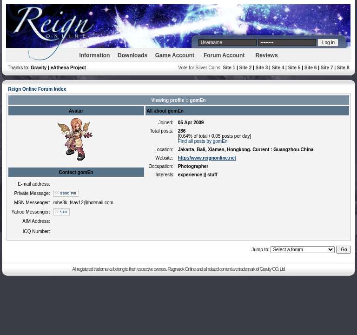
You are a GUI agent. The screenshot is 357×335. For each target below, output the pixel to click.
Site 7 (327, 67)
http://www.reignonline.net (207, 158)
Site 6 (310, 67)
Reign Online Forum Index (37, 89)
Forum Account (224, 55)
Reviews (267, 55)
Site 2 (245, 67)
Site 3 (262, 67)
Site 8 (343, 67)
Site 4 (278, 67)
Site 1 (229, 67)
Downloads (132, 55)
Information (94, 55)
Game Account (174, 55)
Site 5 (294, 67)
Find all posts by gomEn (203, 141)
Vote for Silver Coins (199, 67)
